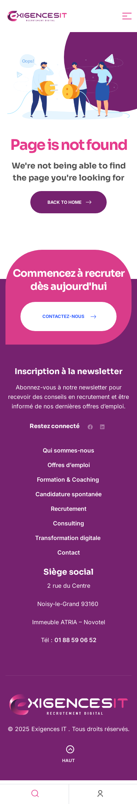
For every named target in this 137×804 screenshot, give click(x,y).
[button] (68, 316)
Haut (68, 760)
